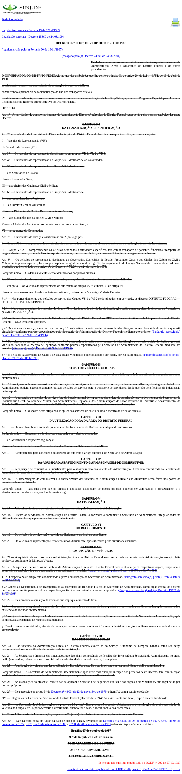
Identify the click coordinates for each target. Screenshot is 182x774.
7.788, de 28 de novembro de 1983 (89, 724)
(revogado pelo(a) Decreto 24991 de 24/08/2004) (91, 56)
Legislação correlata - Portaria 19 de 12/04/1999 (31, 30)
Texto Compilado (12, 19)
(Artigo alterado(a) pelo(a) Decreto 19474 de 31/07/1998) (122, 570)
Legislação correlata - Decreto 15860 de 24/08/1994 (33, 36)
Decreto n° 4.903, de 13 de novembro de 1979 (78, 691)
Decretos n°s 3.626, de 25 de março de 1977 (130, 720)
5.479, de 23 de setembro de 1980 (46, 724)
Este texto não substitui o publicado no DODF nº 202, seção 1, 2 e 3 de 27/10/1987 (123, 769)
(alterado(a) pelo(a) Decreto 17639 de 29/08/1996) (42, 348)
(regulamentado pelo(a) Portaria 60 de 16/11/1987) (32, 49)
